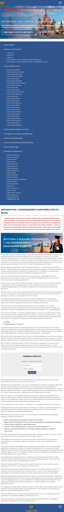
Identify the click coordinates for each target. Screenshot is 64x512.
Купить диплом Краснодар (14, 94)
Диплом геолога (11, 190)
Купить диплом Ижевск (13, 116)
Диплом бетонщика (12, 168)
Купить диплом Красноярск (14, 81)
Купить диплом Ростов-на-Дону (15, 92)
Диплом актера (11, 161)
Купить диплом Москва (13, 70)
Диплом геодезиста (12, 188)
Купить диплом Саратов (13, 105)
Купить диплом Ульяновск (14, 120)
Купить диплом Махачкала (14, 112)
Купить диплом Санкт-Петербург (16, 72)
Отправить (32, 372)
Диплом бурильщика (12, 175)
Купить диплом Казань (13, 78)
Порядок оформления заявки (13, 138)
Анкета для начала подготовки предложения (18, 142)
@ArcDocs (57, 225)
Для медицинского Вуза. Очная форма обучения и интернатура (24, 59)
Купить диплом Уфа (12, 87)
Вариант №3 (10, 57)
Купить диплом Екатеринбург (15, 76)
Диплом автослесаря (13, 157)
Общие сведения (9, 45)
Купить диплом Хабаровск (14, 118)
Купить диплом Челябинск (14, 85)
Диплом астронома (12, 166)
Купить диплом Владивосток (15, 125)
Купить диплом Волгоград (14, 103)
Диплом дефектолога (13, 197)
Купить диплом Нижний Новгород (16, 83)
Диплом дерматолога (13, 195)
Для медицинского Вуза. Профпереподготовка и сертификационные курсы (27, 62)
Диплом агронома (12, 159)
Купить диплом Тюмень (13, 107)
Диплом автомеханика (13, 155)
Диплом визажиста (12, 181)
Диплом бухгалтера (12, 177)
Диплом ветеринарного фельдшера (16, 179)
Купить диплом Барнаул (13, 114)
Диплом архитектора (12, 164)
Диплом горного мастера (14, 192)
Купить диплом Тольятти (13, 109)
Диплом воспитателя (12, 184)
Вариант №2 (10, 55)
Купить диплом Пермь (13, 101)
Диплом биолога (11, 173)
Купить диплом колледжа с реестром (16, 129)
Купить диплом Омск (12, 96)
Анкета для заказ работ (11, 147)
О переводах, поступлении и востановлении (18, 134)
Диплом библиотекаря (13, 170)
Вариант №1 (10, 53)
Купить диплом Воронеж (13, 98)
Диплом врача (11, 186)
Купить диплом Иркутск (13, 123)
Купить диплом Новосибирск (15, 74)
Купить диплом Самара (13, 90)
